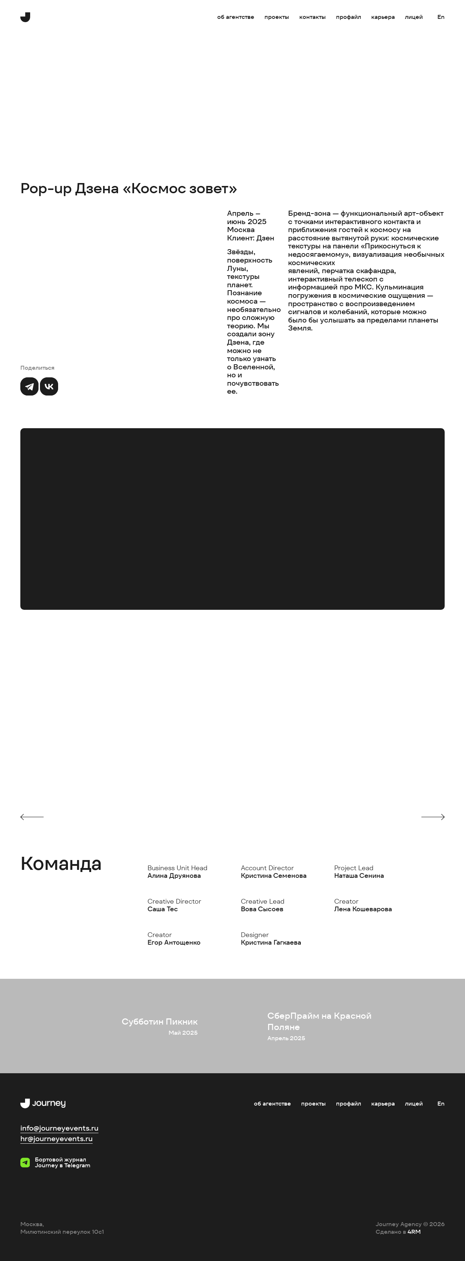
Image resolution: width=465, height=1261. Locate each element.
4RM (414, 1232)
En (441, 17)
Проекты (276, 17)
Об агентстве (235, 17)
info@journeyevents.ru (59, 1128)
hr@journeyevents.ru (56, 1138)
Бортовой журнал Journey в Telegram (55, 1162)
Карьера (383, 17)
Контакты (312, 17)
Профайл (348, 17)
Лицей (414, 17)
